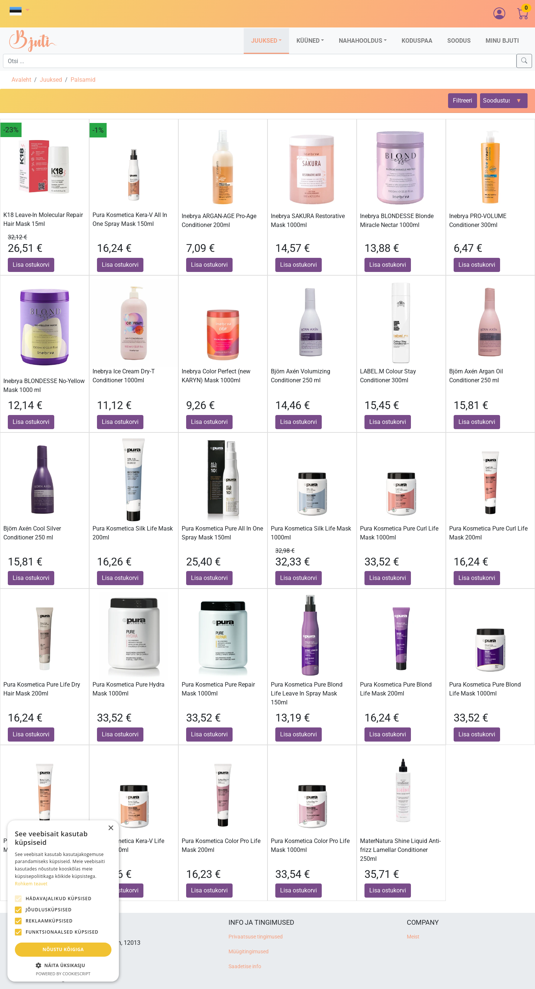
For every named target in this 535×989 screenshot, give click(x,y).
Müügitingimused (248, 952)
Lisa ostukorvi (31, 264)
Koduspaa (417, 40)
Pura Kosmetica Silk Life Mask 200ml (133, 533)
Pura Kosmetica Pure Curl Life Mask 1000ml (399, 533)
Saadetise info (244, 966)
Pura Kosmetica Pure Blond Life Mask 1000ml (485, 689)
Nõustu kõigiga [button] (63, 949)
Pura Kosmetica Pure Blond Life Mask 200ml (396, 689)
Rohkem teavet (31, 884)
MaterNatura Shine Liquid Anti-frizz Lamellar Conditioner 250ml (400, 849)
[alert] (63, 901)
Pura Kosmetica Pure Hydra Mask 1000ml (129, 689)
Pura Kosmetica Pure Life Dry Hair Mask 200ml (41, 689)
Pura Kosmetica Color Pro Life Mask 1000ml (310, 845)
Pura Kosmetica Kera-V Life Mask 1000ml (128, 845)
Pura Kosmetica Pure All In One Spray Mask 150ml (222, 533)
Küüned (308, 40)
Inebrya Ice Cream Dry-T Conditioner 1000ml (124, 376)
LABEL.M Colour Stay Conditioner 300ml (388, 376)
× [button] (110, 828)
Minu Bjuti (502, 40)
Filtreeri (462, 100)
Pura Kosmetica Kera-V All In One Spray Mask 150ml (130, 219)
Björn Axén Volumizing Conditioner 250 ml (300, 376)
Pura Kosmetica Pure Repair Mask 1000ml (218, 689)
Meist (413, 937)
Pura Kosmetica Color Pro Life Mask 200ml (221, 845)
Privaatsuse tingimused (255, 937)
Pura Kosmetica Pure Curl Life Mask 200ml (488, 533)
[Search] (524, 61)
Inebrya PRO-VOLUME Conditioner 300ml (477, 220)
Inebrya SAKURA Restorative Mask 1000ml (308, 220)
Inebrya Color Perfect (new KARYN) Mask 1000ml (216, 376)
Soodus (459, 40)
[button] (20, 11)
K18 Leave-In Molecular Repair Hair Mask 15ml (43, 219)
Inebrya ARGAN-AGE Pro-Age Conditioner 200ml (219, 220)
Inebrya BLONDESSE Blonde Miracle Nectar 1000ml (397, 220)
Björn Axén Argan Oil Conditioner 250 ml (476, 376)
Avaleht (21, 79)
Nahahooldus (360, 40)
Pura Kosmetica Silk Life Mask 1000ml (311, 533)
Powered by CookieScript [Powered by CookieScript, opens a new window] (63, 973)
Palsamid (83, 79)
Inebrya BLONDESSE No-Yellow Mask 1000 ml (44, 385)
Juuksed (264, 40)
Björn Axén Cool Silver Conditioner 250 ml (32, 533)
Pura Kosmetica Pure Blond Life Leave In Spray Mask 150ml (307, 693)
